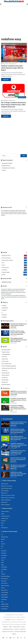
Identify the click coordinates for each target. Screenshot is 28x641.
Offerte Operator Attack (6, 488)
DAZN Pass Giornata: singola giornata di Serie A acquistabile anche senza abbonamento (17, 332)
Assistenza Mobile (6, 349)
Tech (3, 262)
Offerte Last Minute (5, 504)
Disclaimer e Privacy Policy (8, 631)
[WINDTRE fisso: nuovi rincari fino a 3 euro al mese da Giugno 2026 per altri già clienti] (5, 393)
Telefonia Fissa (5, 267)
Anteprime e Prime (6, 255)
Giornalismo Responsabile (20, 631)
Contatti (4, 170)
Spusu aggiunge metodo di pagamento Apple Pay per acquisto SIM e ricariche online (18, 340)
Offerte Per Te (4, 493)
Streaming (3, 520)
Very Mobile (3, 550)
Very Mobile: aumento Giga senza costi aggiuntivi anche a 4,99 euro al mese (18, 400)
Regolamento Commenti (8, 629)
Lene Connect (4, 583)
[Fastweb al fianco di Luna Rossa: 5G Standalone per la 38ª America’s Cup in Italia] (5, 453)
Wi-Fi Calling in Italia (6, 363)
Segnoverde (3, 580)
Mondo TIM (4, 370)
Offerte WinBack (5, 490)
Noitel (2, 562)
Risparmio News (5, 352)
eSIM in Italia (5, 359)
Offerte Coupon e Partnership (7, 497)
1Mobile (3, 574)
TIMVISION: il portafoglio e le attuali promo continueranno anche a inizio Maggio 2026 (18, 445)
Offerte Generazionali (6, 500)
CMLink (3, 587)
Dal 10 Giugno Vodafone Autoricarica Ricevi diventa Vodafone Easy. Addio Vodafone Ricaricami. (13, 105)
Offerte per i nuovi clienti (6, 486)
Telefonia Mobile (6, 272)
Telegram (4, 305)
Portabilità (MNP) (6, 354)
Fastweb (3, 543)
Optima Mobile (4, 578)
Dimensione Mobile (5, 576)
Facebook (4, 310)
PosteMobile (4, 555)
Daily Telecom (4, 590)
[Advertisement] (14, 22)
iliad (2, 541)
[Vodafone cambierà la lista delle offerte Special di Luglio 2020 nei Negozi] (14, 52)
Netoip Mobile (4, 594)
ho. (2, 548)
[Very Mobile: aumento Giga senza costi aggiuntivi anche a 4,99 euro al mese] (5, 400)
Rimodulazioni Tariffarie (7, 260)
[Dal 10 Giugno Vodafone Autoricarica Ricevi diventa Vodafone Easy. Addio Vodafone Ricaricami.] (14, 90)
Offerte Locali (4, 502)
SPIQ (2, 601)
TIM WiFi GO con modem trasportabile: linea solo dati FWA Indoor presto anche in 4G (18, 474)
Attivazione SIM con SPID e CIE (9, 368)
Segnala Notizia (16, 626)
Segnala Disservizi (6, 165)
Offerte (3, 274)
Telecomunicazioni (6, 257)
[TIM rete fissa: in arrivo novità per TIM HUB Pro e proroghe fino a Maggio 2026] (5, 467)
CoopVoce (3, 557)
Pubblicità (14, 633)
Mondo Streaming (6, 384)
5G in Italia (4, 356)
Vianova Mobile (4, 592)
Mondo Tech (5, 382)
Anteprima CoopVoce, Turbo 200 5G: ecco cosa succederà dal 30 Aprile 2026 (18, 459)
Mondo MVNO (5, 379)
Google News (5, 307)
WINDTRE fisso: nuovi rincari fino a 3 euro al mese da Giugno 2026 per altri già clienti (18, 393)
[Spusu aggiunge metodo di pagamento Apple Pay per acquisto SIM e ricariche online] (5, 340)
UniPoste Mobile (5, 606)
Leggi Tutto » (6, 79)
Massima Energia (5, 585)
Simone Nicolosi (5, 63)
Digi (2, 571)
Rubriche (23, 626)
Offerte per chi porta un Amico (8, 495)
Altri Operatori (4, 608)
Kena (2, 546)
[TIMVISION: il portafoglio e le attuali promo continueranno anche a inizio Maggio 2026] (5, 445)
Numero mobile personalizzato (9, 366)
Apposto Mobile (4, 604)
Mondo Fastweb (5, 372)
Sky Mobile (3, 553)
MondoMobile (5, 100)
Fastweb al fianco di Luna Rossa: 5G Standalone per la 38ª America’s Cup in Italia (18, 452)
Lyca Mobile (3, 569)
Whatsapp (4, 314)
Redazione (5, 626)
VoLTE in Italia (5, 361)
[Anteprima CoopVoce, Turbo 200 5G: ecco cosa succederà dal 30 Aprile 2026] (5, 460)
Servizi (3, 265)
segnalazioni (8, 293)
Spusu (2, 564)
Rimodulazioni (4, 527)
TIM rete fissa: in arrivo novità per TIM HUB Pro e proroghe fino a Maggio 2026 (18, 467)
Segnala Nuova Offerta (7, 163)
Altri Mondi (4, 269)
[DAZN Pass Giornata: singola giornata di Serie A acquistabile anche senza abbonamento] (5, 333)
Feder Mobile (4, 567)
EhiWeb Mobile (4, 597)
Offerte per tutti (4, 483)
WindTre (3, 539)
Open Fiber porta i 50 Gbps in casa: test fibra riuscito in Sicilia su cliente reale (18, 325)
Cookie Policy (22, 629)
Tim (2, 534)
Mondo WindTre (5, 375)
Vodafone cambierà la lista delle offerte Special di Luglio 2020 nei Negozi (12, 68)
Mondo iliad (4, 377)
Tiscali (2, 560)
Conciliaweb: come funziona (8, 167)
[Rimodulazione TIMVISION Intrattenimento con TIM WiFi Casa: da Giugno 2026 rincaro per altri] (5, 408)
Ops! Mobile (3, 599)
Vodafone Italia (4, 536)
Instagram (4, 317)
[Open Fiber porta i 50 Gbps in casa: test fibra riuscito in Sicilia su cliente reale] (5, 326)
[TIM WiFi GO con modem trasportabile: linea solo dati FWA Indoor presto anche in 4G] (5, 474)
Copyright (8, 619)
